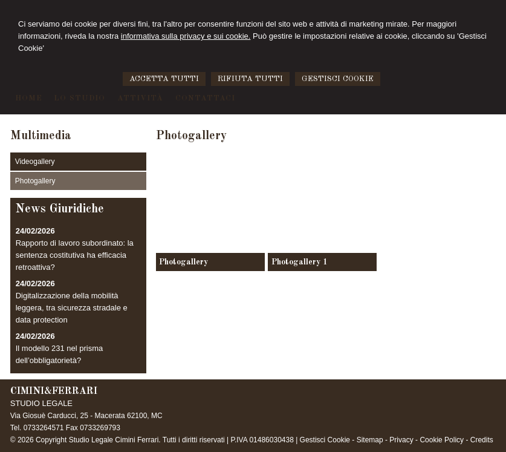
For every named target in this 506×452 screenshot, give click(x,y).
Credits (481, 440)
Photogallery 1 (299, 262)
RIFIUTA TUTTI (250, 79)
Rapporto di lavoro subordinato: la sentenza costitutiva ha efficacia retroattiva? (75, 255)
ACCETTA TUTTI (164, 79)
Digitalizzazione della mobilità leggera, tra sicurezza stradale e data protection (72, 307)
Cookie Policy (442, 440)
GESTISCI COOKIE (338, 79)
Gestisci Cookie (325, 440)
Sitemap (370, 440)
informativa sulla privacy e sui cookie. (186, 36)
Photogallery (183, 262)
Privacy (401, 440)
